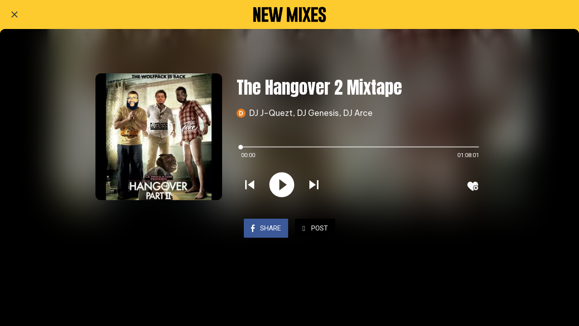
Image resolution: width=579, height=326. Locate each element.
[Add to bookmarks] (473, 186)
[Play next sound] (314, 185)
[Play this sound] (282, 185)
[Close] (14, 14)
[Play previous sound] (250, 185)
